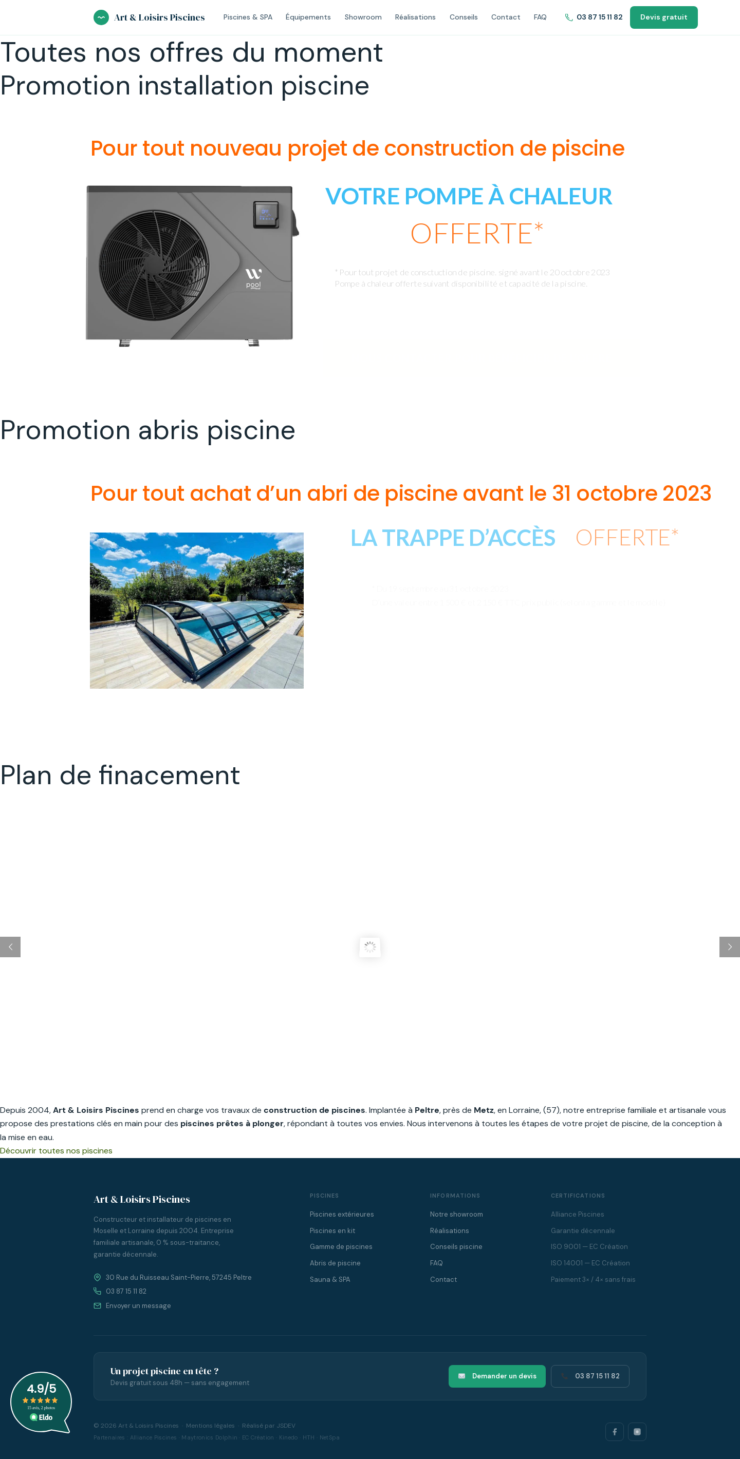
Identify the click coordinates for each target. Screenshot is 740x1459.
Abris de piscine (335, 1263)
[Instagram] (637, 1432)
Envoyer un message (138, 1305)
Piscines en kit (332, 1230)
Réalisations (415, 17)
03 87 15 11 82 (594, 17)
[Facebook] (614, 1432)
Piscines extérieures (342, 1214)
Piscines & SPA (248, 17)
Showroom (363, 17)
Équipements (308, 17)
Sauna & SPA (330, 1279)
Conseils (464, 17)
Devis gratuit (664, 17)
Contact (506, 17)
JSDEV (285, 1426)
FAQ (540, 17)
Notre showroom (456, 1214)
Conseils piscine (456, 1246)
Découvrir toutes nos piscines (56, 1150)
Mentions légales (210, 1426)
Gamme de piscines (341, 1246)
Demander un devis (497, 1376)
